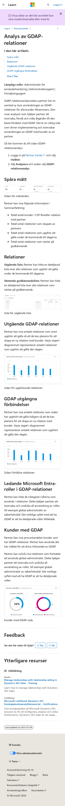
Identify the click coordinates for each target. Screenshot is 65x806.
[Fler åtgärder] (58, 28)
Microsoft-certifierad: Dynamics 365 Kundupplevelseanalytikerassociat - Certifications (31, 702)
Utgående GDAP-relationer (21, 66)
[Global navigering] (3, 5)
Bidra (45, 774)
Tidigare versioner (16, 774)
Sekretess (12, 780)
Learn (7, 28)
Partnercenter (21, 28)
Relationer (12, 61)
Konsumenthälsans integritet (22, 785)
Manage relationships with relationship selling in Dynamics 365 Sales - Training (30, 681)
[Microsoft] (32, 4)
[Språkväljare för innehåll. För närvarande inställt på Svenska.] (15, 745)
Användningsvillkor (17, 790)
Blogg (33, 774)
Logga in (57, 4)
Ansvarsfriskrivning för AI (20, 769)
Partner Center (34, 155)
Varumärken (37, 790)
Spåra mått (13, 57)
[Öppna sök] (48, 5)
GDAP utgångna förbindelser (22, 70)
